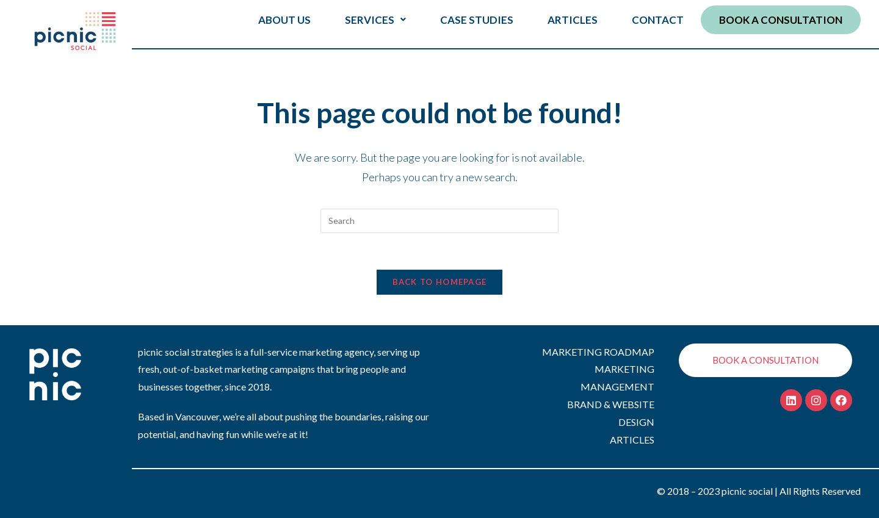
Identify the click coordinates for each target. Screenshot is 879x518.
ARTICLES (573, 19)
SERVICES (375, 19)
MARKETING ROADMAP (598, 352)
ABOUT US (284, 19)
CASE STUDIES (476, 19)
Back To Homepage (439, 282)
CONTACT (658, 19)
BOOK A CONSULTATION (780, 19)
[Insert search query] (439, 221)
